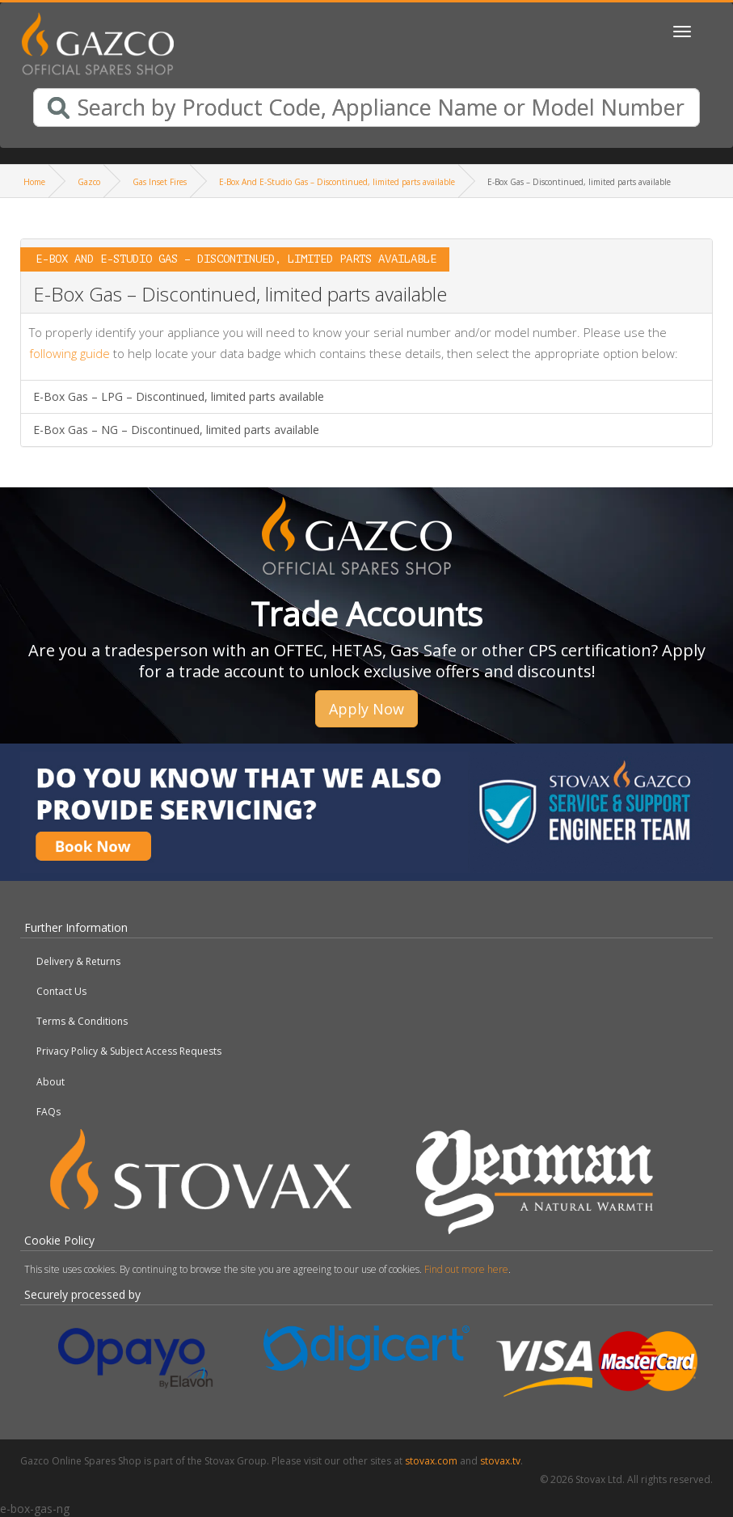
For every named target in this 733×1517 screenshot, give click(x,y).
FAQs (48, 1112)
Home (34, 182)
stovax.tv (500, 1461)
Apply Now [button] (366, 708)
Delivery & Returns (78, 961)
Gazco (89, 182)
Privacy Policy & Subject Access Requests (128, 1051)
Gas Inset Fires (160, 182)
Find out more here (466, 1269)
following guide (69, 353)
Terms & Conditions (82, 1021)
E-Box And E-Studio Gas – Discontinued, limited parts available (337, 182)
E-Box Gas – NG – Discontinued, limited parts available (176, 429)
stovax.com (431, 1461)
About (50, 1082)
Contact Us (61, 991)
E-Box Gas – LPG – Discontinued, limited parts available (178, 396)
